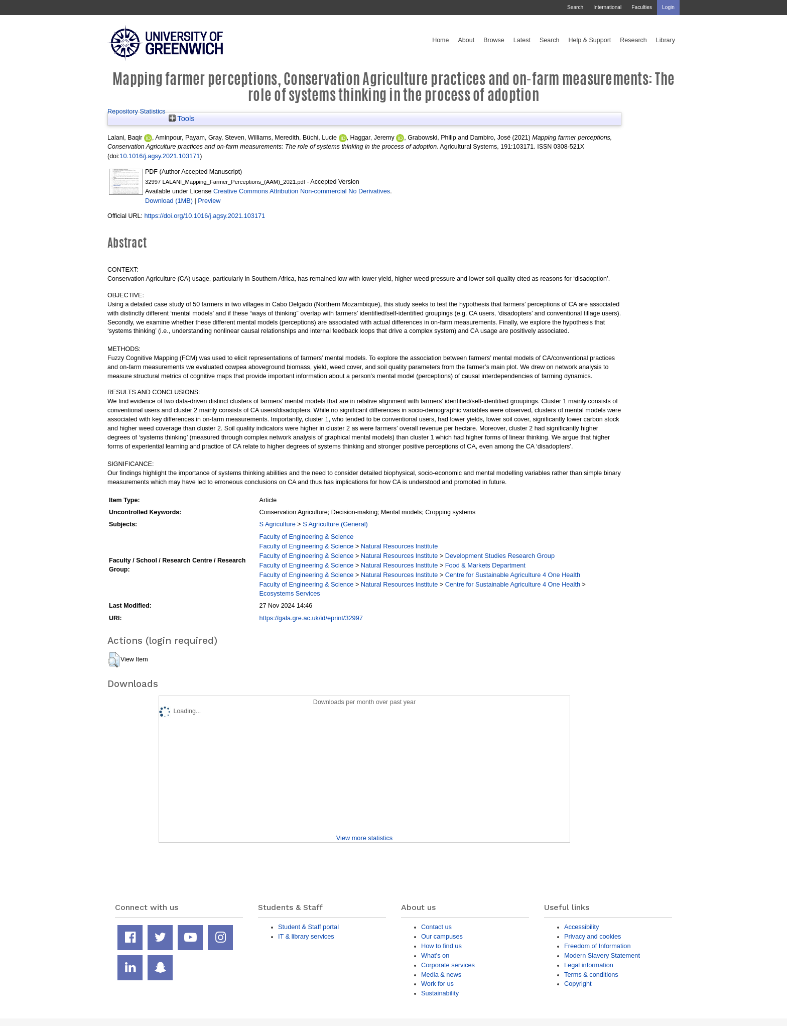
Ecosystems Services (289, 593)
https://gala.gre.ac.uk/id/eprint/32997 (311, 618)
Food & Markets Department (485, 565)
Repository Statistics (136, 111)
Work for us (437, 983)
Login (668, 7)
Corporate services (448, 965)
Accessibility (581, 927)
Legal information (588, 965)
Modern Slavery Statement (602, 955)
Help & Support (590, 40)
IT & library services (306, 936)
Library (665, 40)
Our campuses (442, 936)
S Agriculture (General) (335, 524)
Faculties (641, 7)
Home (440, 40)
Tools (182, 119)
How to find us (441, 946)
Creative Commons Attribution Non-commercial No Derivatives (301, 191)
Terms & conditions (591, 974)
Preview (209, 200)
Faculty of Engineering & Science (306, 536)
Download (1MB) (169, 200)
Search (575, 7)
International (607, 7)
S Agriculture (277, 524)
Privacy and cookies (592, 936)
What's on (435, 955)
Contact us (436, 927)
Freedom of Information (597, 946)
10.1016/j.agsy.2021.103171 (159, 156)
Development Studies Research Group (500, 555)
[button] (113, 659)
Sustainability (440, 993)
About (466, 40)
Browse (493, 40)
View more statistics (364, 838)
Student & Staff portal (308, 927)
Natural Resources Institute (399, 546)
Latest (522, 40)
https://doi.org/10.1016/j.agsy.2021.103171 (204, 215)
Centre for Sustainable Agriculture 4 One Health (512, 575)
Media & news (441, 974)
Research (633, 40)
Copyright (578, 983)
